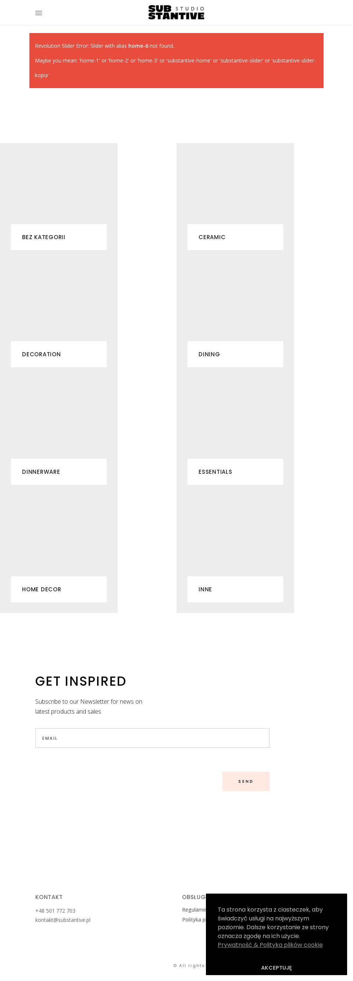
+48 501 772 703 (56, 910)
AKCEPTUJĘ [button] (276, 967)
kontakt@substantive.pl (62, 919)
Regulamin (194, 909)
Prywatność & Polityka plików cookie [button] (270, 945)
